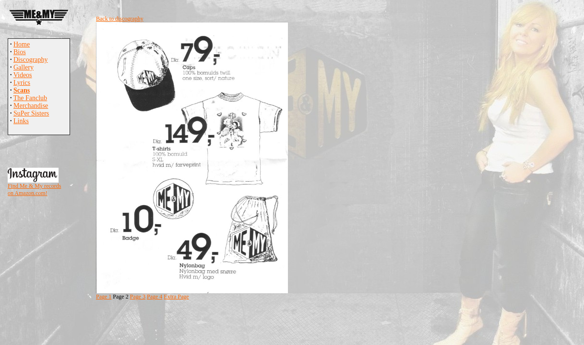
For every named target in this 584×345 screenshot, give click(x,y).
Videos (22, 75)
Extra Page (176, 296)
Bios (19, 52)
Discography (30, 59)
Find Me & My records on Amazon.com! (34, 189)
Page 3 (137, 296)
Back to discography (119, 18)
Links (21, 121)
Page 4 (154, 296)
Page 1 (103, 296)
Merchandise (30, 105)
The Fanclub (30, 98)
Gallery (23, 67)
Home (21, 44)
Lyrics (21, 82)
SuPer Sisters (31, 113)
